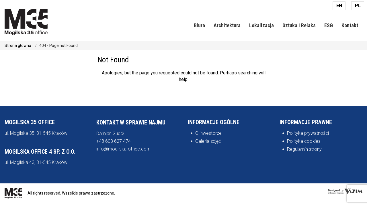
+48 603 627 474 (113, 141)
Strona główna (18, 45)
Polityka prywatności (308, 133)
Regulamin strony (304, 149)
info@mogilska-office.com (123, 149)
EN (339, 5)
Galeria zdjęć (208, 141)
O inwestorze (208, 133)
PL (358, 5)
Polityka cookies (304, 141)
